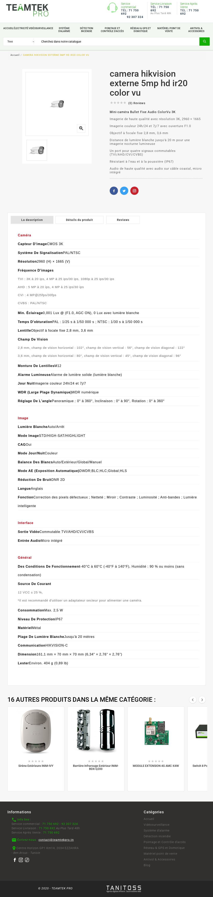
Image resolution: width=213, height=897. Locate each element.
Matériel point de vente (160, 853)
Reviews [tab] (123, 220)
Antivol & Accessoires (159, 859)
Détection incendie (157, 836)
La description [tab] (32, 220)
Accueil (149, 819)
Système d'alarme (156, 830)
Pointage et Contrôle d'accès (165, 842)
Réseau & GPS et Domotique (164, 847)
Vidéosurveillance (156, 824)
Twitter (124, 191)
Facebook (114, 191)
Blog (147, 865)
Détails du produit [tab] (79, 220)
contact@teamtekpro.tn (56, 839)
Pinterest (134, 191)
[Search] (119, 41)
